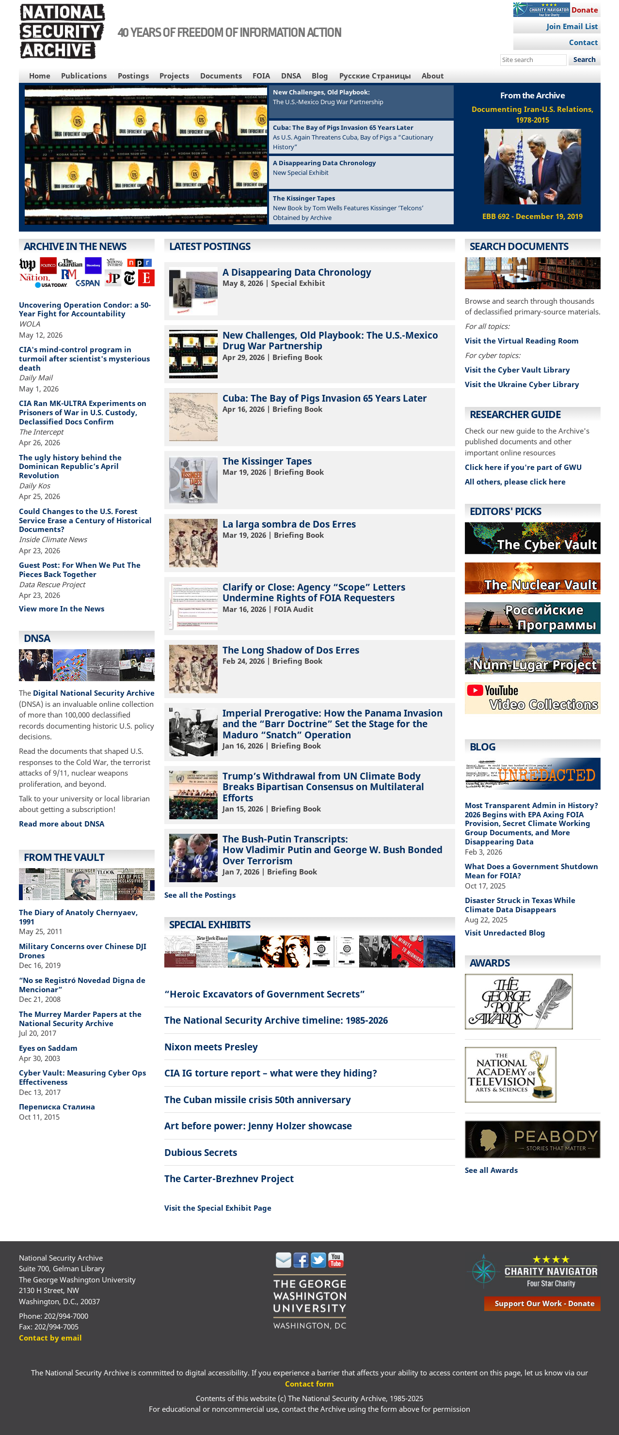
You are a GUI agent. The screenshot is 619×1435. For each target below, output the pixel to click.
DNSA (291, 75)
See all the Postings (200, 895)
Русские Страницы (375, 75)
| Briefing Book (309, 353)
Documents (221, 75)
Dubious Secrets (200, 1152)
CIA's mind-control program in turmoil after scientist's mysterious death (84, 358)
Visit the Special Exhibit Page (217, 1208)
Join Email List (572, 26)
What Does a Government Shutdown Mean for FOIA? (531, 870)
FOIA (261, 75)
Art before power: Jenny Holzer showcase (258, 1126)
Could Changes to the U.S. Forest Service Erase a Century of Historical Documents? (85, 520)
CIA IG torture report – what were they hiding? (270, 1073)
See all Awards (491, 1170)
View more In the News (61, 608)
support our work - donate (545, 1303)
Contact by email (50, 1337)
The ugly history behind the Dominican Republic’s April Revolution (70, 466)
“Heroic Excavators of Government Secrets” (264, 994)
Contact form (309, 1383)
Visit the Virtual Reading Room (522, 340)
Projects (174, 75)
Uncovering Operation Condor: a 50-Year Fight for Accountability (85, 309)
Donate (584, 10)
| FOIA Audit (309, 605)
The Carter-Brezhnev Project (229, 1178)
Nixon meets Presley (211, 1047)
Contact (583, 42)
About (433, 75)
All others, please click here (515, 481)
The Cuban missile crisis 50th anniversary (257, 1099)
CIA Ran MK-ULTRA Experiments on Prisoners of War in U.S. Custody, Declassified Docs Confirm (82, 412)
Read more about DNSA (61, 823)
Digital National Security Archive (94, 693)
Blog (320, 75)
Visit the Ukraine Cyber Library (522, 384)
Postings (133, 75)
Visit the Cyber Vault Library (517, 369)
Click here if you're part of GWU (523, 467)
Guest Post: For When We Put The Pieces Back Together (80, 569)
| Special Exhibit (309, 290)
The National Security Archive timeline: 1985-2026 (276, 1020)
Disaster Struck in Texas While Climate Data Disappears (520, 904)
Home (39, 75)
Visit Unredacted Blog (505, 932)
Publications (84, 75)
